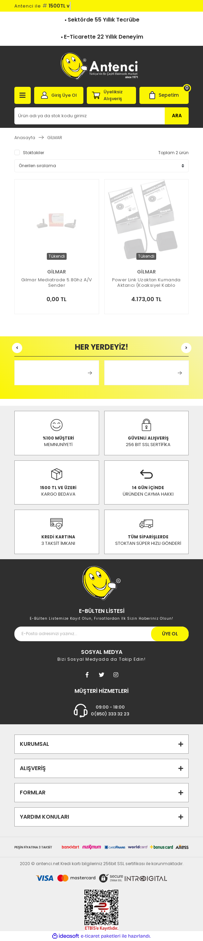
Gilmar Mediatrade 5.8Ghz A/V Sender (56, 282)
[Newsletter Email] (101, 634)
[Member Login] (58, 95)
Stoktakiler (33, 153)
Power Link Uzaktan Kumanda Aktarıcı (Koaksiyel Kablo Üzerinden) (146, 282)
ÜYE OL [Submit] (170, 633)
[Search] (101, 115)
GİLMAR (54, 137)
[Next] (186, 348)
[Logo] (101, 66)
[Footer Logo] (101, 583)
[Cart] (164, 95)
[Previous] (17, 348)
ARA (177, 115)
